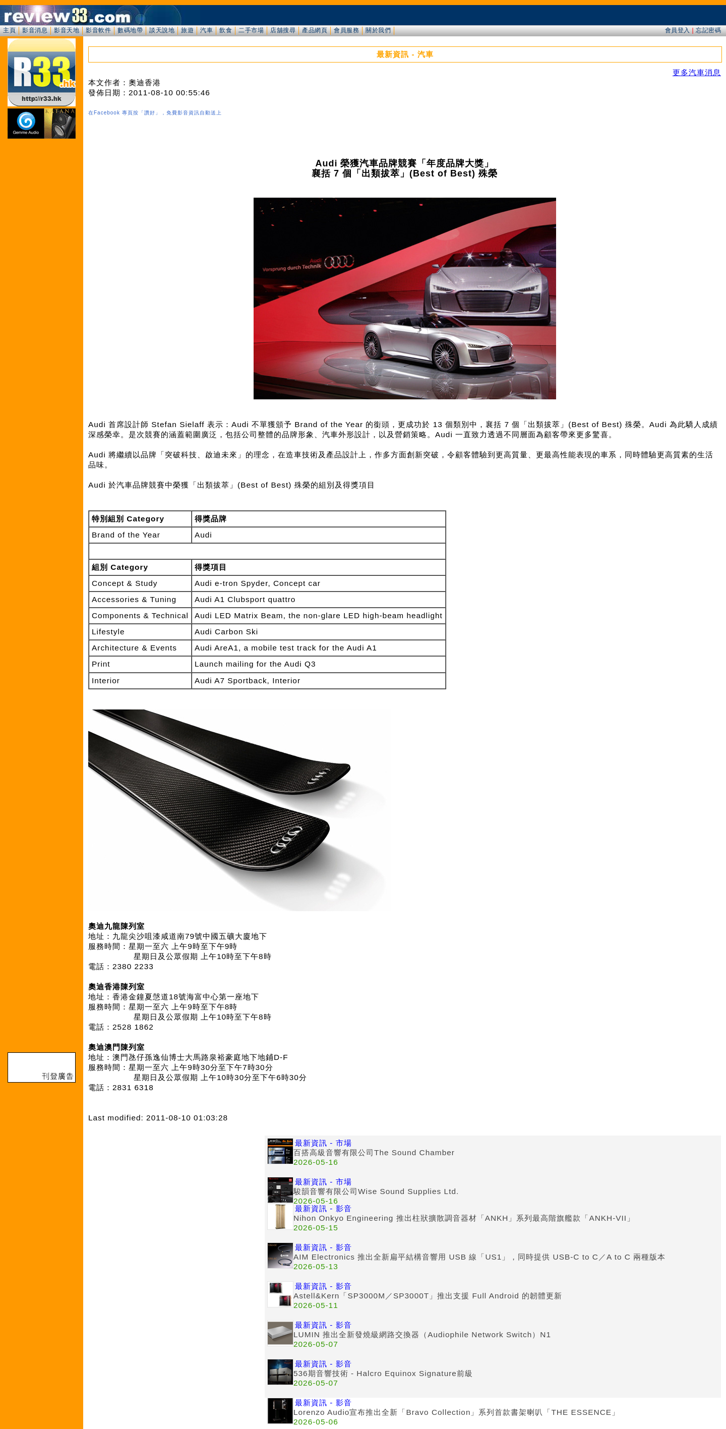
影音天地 (66, 30)
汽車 (206, 30)
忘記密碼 (708, 30)
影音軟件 (98, 30)
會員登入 (677, 30)
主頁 (9, 30)
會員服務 (346, 30)
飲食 (225, 30)
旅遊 (187, 30)
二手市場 (251, 30)
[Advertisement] (176, 1206)
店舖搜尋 (282, 30)
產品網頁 (314, 30)
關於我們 (378, 30)
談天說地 (161, 30)
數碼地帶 (130, 30)
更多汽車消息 (697, 72)
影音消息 (34, 30)
